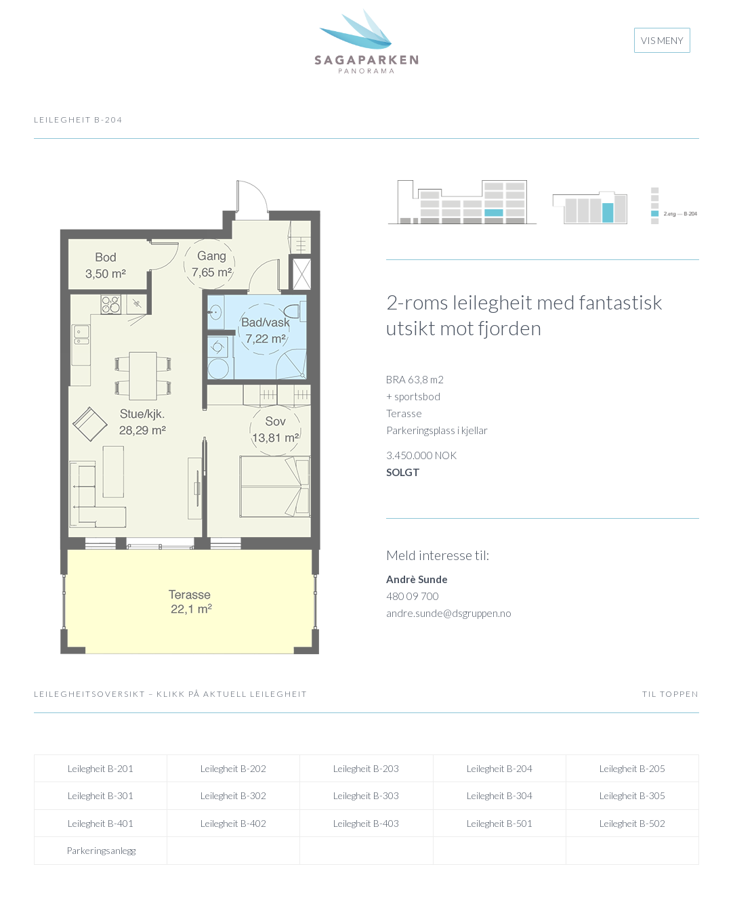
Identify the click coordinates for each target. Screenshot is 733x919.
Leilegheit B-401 (100, 823)
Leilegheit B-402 (233, 823)
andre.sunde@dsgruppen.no (448, 613)
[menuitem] (662, 40)
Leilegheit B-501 (499, 823)
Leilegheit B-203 (366, 768)
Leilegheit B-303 (366, 795)
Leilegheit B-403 (366, 823)
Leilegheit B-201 (100, 768)
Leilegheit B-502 (632, 823)
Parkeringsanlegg (100, 850)
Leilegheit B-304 (499, 795)
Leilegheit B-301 (100, 795)
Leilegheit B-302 (233, 795)
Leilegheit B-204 (499, 768)
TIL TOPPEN (670, 694)
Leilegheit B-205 (632, 768)
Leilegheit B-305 (632, 795)
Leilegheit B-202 (233, 768)
